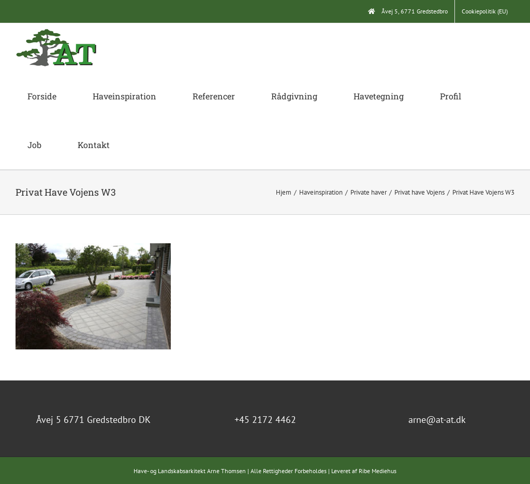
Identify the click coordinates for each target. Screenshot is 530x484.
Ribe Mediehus (377, 471)
